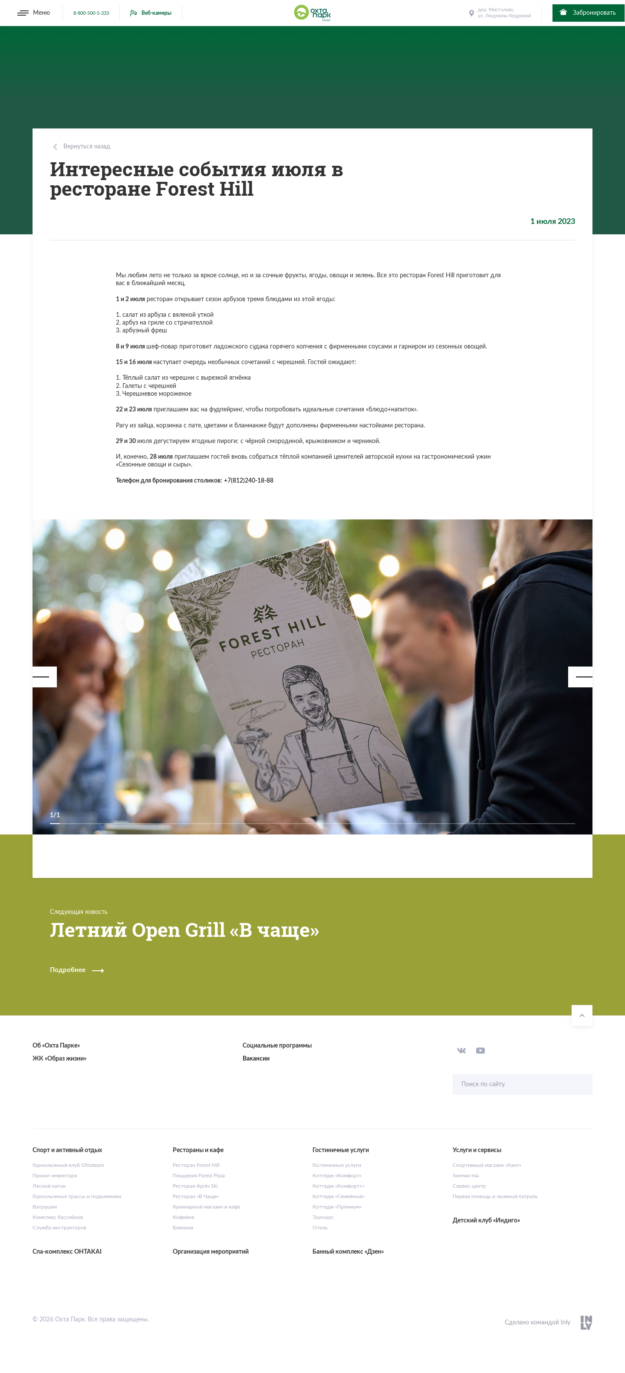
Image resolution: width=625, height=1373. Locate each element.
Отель (320, 1227)
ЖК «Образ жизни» (59, 1059)
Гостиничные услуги (336, 1165)
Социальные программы (277, 1046)
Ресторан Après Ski (195, 1186)
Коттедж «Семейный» (338, 1196)
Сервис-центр (469, 1186)
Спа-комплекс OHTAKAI (67, 1252)
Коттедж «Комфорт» (337, 1175)
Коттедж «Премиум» (337, 1206)
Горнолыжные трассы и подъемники (77, 1196)
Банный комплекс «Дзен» (348, 1252)
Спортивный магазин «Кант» (487, 1165)
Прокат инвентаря (55, 1175)
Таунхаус (323, 1217)
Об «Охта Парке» (56, 1046)
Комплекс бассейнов (58, 1217)
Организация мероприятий (211, 1252)
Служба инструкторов (59, 1227)
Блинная (183, 1227)
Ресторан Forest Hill (196, 1165)
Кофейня (183, 1217)
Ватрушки (45, 1206)
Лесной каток (49, 1186)
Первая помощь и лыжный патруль (495, 1196)
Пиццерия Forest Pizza (199, 1175)
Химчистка (466, 1175)
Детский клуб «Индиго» (486, 1221)
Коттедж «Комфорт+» (338, 1186)
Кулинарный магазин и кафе (206, 1206)
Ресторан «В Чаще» (196, 1196)
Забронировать (587, 12)
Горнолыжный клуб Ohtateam (68, 1165)
